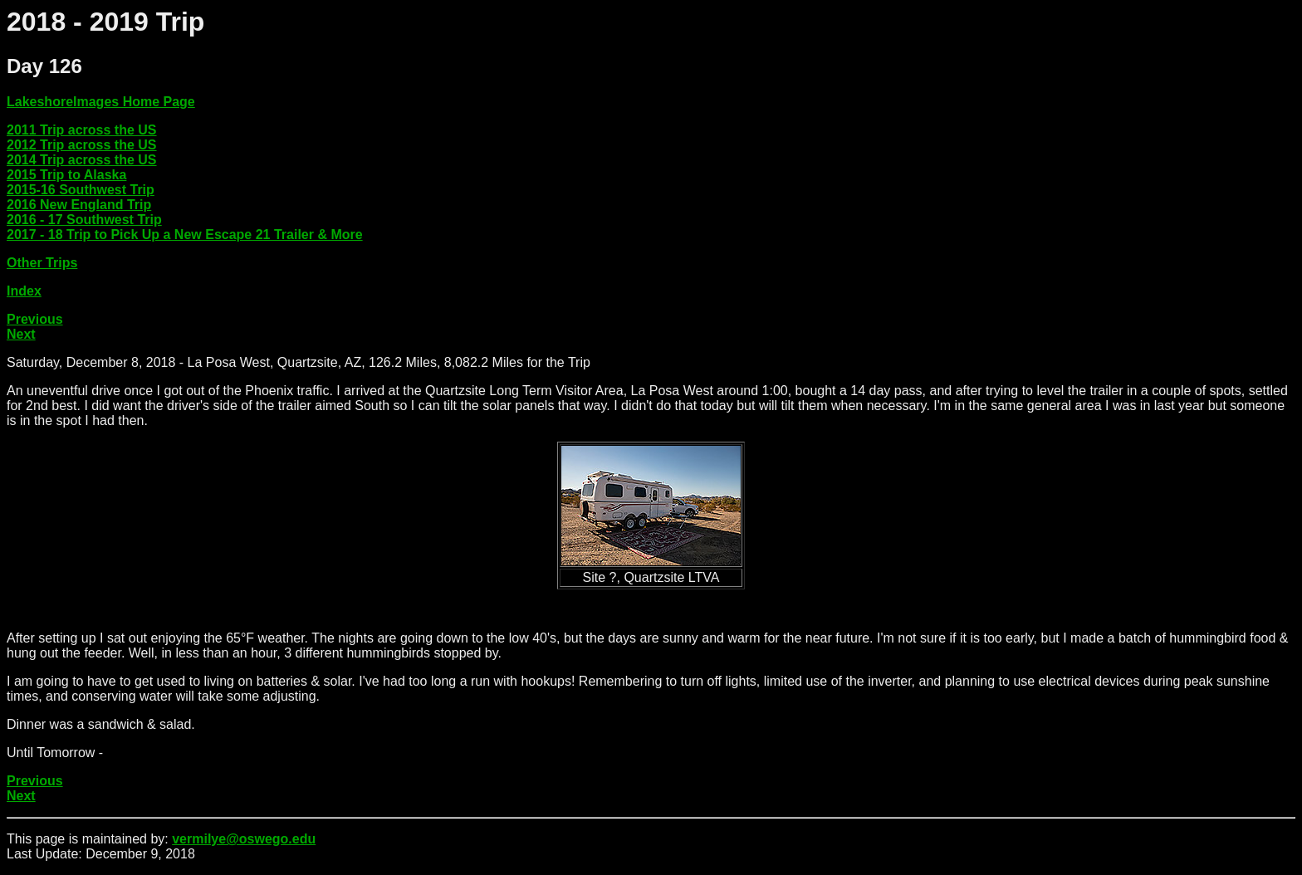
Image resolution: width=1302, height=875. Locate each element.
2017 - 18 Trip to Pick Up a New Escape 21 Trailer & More (185, 234)
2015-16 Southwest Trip (80, 190)
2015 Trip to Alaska (66, 175)
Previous (35, 319)
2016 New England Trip (79, 205)
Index (24, 291)
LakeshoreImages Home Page (101, 102)
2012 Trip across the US (82, 145)
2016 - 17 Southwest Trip (84, 220)
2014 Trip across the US (82, 160)
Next (21, 334)
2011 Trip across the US (82, 130)
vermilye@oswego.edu (244, 839)
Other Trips (42, 263)
